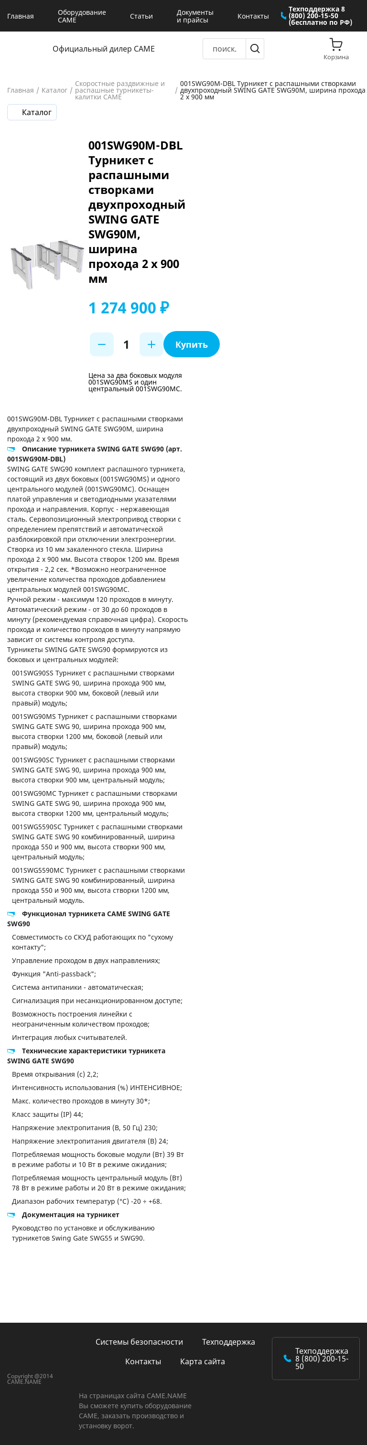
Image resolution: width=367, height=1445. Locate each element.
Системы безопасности (139, 1342)
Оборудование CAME (82, 16)
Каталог (54, 90)
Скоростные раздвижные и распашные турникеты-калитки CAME (120, 90)
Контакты (253, 16)
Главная (20, 16)
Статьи (141, 16)
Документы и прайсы (195, 16)
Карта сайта (202, 1361)
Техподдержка (228, 1342)
